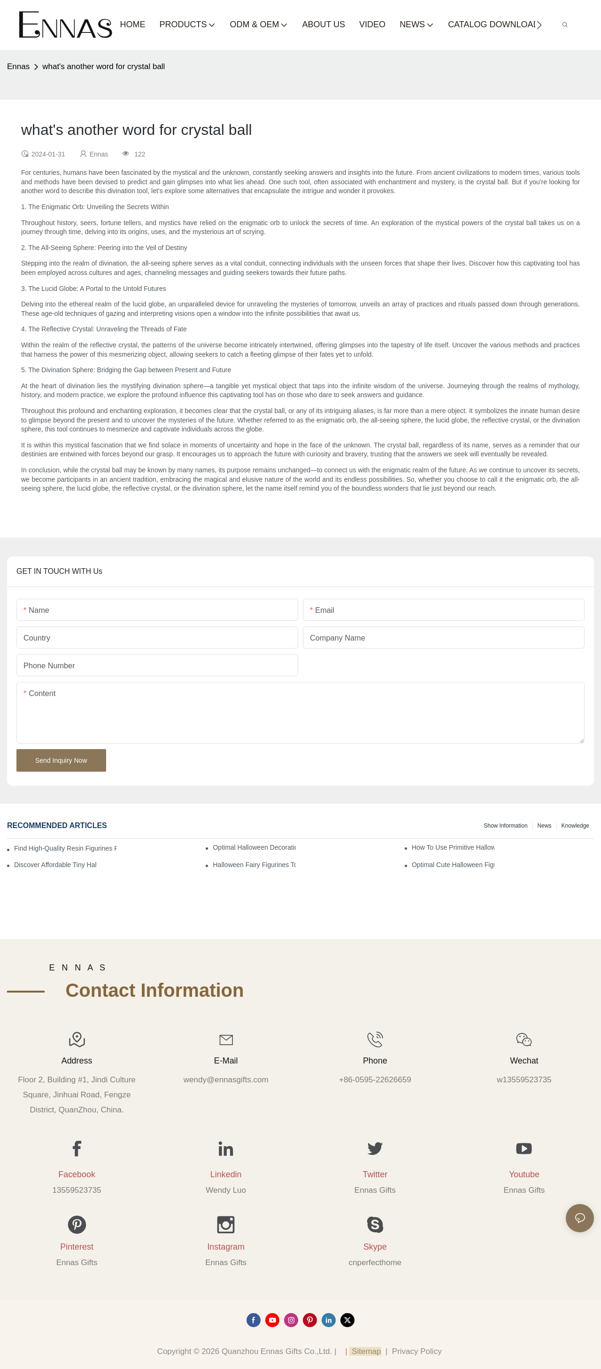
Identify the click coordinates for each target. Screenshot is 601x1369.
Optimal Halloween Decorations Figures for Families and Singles (254, 847)
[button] (539, 25)
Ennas (18, 66)
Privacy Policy (417, 1351)
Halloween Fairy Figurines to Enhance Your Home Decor (254, 864)
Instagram (226, 1247)
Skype (375, 1247)
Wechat (524, 1060)
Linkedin (226, 1174)
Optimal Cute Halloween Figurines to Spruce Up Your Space (453, 864)
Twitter (374, 1174)
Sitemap (365, 1351)
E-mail (226, 1060)
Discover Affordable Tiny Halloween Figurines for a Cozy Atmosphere (55, 864)
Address (77, 1060)
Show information (505, 825)
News (545, 825)
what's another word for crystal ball (103, 66)
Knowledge (575, 825)
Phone (375, 1060)
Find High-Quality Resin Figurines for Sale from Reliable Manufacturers (65, 848)
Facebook (76, 1174)
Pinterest (76, 1247)
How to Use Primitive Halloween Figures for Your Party (453, 847)
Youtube (524, 1174)
